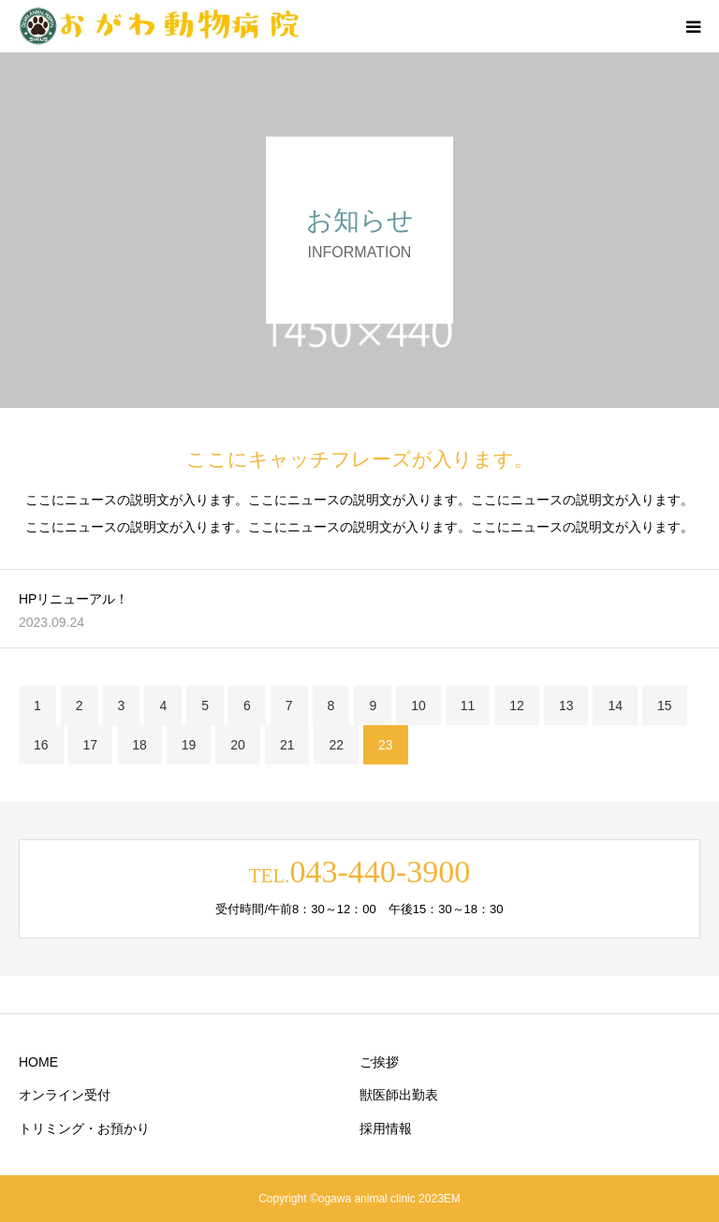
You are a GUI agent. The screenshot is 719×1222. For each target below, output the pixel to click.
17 (90, 744)
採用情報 (386, 1128)
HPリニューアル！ (73, 598)
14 (615, 705)
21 (287, 744)
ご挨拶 (379, 1062)
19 (189, 744)
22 (336, 744)
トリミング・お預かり (84, 1128)
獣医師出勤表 (399, 1094)
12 (516, 705)
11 (468, 705)
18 (139, 744)
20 (237, 744)
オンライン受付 (64, 1094)
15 (664, 705)
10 (418, 705)
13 (566, 705)
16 (41, 744)
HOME (38, 1062)
